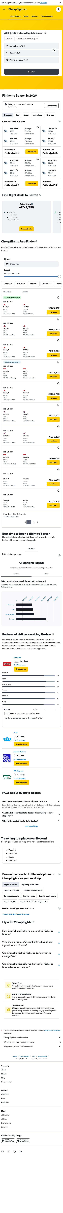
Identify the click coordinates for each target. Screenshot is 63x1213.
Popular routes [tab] (29, 896)
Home (15, 1056)
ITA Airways (18, 771)
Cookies (43, 2)
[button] (60, 2)
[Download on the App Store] (23, 1140)
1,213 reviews (19, 778)
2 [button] (34, 522)
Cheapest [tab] (8, 115)
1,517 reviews (19, 740)
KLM (15, 733)
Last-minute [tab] (37, 115)
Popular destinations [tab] (47, 896)
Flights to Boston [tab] (10, 885)
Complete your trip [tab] (11, 896)
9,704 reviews (20, 759)
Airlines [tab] (16, 574)
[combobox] (9, 38)
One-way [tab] (50, 115)
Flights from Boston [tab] (11, 890)
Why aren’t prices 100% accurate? (33, 1046)
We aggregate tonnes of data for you (33, 1042)
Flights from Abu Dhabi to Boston (16, 914)
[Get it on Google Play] (8, 1140)
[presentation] (45, 33)
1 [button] (28, 522)
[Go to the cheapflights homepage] (18, 9)
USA (33, 1056)
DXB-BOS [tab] (31, 548)
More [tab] (47, 574)
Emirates (17, 657)
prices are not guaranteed (52, 1030)
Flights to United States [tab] (33, 890)
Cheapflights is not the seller (33, 1037)
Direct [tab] (26, 115)
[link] (26, 228)
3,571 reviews (19, 665)
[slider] (59, 276)
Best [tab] (17, 115)
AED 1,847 (10, 32)
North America (24, 1056)
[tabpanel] (31, 604)
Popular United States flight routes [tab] (34, 902)
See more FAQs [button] (31, 826)
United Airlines (20, 752)
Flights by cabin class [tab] (30, 885)
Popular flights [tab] (10, 902)
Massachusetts (42, 1056)
